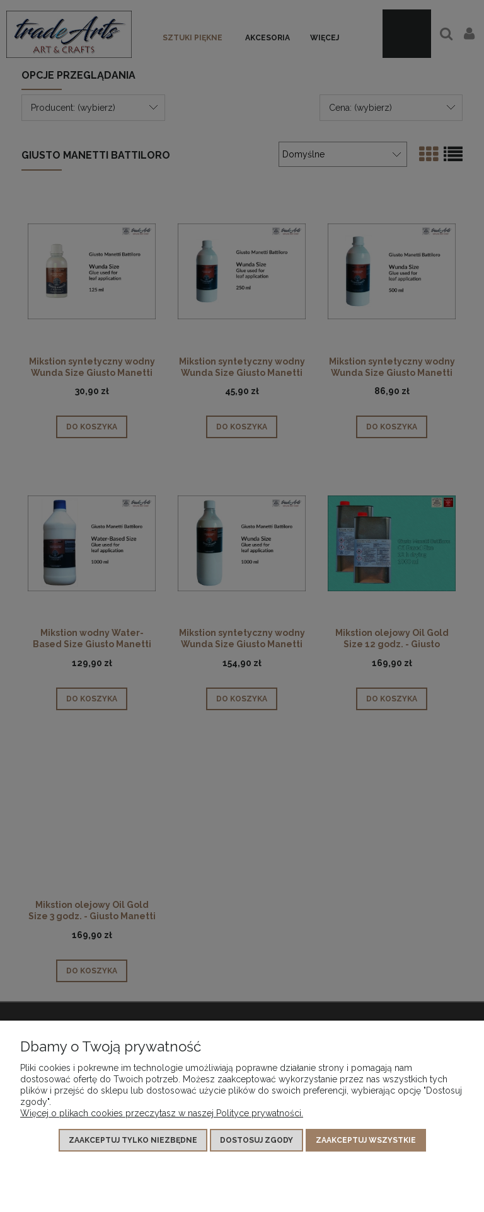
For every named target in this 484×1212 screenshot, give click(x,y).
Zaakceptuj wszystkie (366, 1140)
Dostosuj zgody (256, 1140)
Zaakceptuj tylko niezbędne (133, 1140)
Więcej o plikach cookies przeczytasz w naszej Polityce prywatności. (161, 1113)
